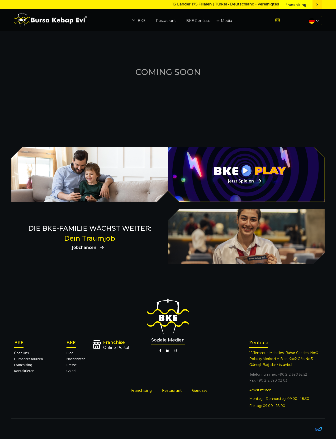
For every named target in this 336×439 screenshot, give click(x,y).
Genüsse (200, 390)
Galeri (71, 371)
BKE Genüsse (198, 20)
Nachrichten (75, 359)
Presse (71, 365)
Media (226, 20)
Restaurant (166, 20)
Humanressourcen (28, 359)
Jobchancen (89, 247)
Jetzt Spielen (246, 181)
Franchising (303, 4)
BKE (142, 20)
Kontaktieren (24, 371)
